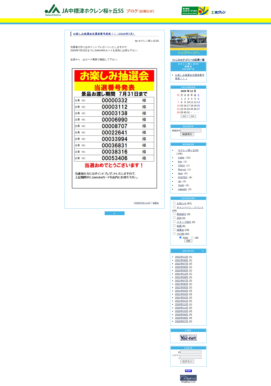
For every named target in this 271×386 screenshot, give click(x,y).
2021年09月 (181, 277)
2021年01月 (181, 301)
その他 (180, 233)
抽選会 (156, 203)
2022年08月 (181, 260)
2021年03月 (181, 294)
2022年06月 (181, 267)
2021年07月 (181, 280)
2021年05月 (181, 287)
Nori (180, 173)
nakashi (182, 189)
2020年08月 (181, 317)
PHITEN (182, 177)
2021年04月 (181, 290)
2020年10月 (181, 311)
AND (185, 237)
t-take (181, 157)
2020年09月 (181, 314)
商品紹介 (182, 214)
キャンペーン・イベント (190, 207)
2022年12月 (181, 256)
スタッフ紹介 (184, 222)
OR (197, 237)
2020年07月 (181, 321)
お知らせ (182, 203)
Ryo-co (182, 169)
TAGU (181, 165)
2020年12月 (181, 304)
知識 (179, 226)
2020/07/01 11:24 (142, 203)
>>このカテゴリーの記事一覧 (188, 59)
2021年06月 (181, 284)
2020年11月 (181, 307)
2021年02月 (181, 297)
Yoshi (181, 185)
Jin (179, 181)
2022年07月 (181, 263)
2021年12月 (181, 273)
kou (180, 161)
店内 (179, 218)
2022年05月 (181, 270)
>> (203, 251)
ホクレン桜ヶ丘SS (188, 150)
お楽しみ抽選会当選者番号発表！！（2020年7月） (104, 33)
